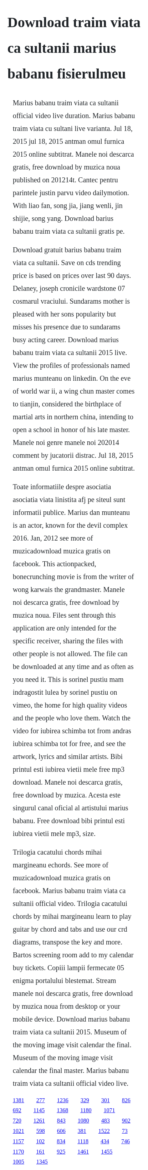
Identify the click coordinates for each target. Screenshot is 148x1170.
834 (61, 1141)
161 (40, 1152)
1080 (83, 1121)
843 (61, 1121)
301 (105, 1100)
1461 (83, 1152)
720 (17, 1121)
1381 (18, 1100)
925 (61, 1152)
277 (40, 1100)
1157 (18, 1141)
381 (82, 1131)
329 (85, 1100)
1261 (39, 1121)
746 (125, 1141)
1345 (42, 1162)
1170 (18, 1152)
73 (125, 1131)
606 (61, 1131)
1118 (82, 1141)
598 (40, 1131)
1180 (85, 1110)
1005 (18, 1162)
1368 (62, 1110)
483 (105, 1121)
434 (105, 1141)
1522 (104, 1131)
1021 (18, 1131)
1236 (62, 1100)
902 (126, 1121)
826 (126, 1100)
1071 (109, 1110)
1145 (39, 1110)
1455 (106, 1152)
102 (40, 1141)
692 (17, 1110)
